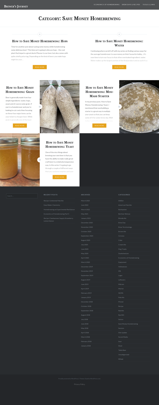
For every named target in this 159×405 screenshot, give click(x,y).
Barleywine (122, 209)
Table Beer (122, 350)
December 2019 (87, 267)
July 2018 (84, 319)
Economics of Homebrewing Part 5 (56, 214)
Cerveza (121, 236)
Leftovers (121, 280)
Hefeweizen (122, 267)
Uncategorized (123, 354)
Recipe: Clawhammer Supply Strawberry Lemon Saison (58, 219)
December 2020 (87, 223)
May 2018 (84, 328)
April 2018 (85, 332)
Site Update (122, 332)
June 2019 (84, 284)
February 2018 (86, 341)
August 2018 (85, 315)
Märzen (121, 284)
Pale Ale (121, 297)
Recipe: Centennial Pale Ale (53, 201)
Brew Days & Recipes (131, 4)
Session (121, 328)
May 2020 (84, 253)
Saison (120, 319)
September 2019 (87, 275)
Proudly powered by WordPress (68, 378)
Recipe (120, 306)
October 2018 (86, 306)
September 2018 (87, 311)
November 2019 (87, 271)
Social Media (123, 337)
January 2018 (86, 346)
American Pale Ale (125, 205)
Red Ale (121, 311)
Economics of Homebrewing (107, 4)
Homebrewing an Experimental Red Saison (59, 209)
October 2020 (86, 231)
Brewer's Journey (16, 6)
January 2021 (86, 218)
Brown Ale (122, 231)
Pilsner (121, 302)
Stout (120, 346)
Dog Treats (122, 249)
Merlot (121, 289)
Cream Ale (122, 245)
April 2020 (85, 258)
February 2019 (86, 293)
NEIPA (120, 293)
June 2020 (84, 249)
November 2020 (87, 227)
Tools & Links (149, 4)
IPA (119, 271)
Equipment (122, 262)
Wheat (120, 359)
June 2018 (84, 324)
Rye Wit (121, 315)
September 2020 (87, 236)
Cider (120, 240)
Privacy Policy (79, 384)
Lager (120, 275)
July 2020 (84, 245)
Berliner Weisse (124, 214)
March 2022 (85, 209)
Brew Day (121, 223)
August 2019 (85, 280)
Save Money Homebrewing (128, 324)
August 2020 (85, 240)
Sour (120, 341)
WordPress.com (95, 378)
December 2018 (87, 302)
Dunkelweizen (123, 253)
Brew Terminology (125, 227)
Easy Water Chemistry (52, 205)
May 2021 (84, 214)
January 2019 (86, 297)
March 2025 (85, 201)
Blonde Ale (122, 218)
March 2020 (85, 262)
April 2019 (85, 289)
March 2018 (85, 337)
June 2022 (84, 205)
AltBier (121, 201)
